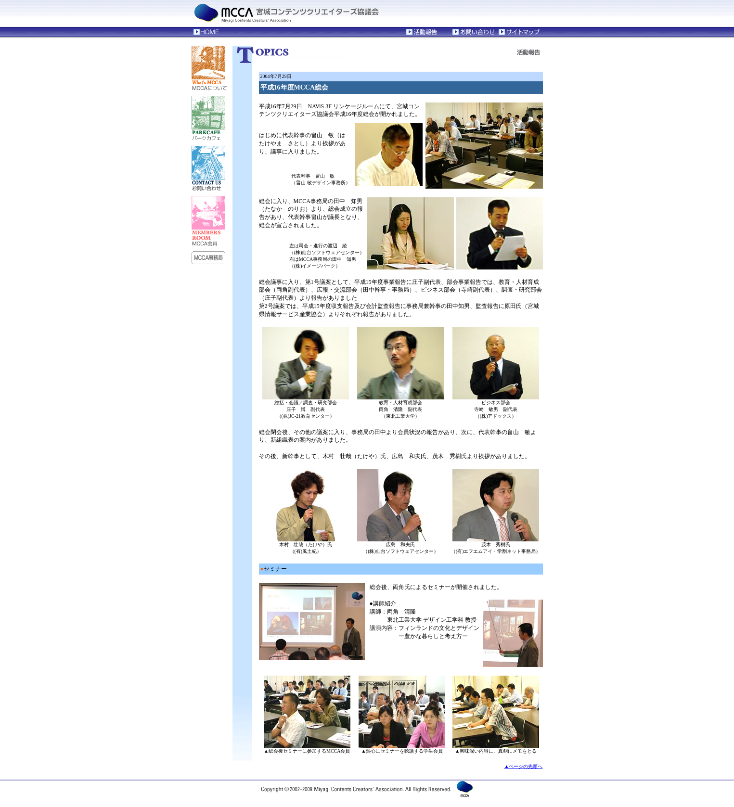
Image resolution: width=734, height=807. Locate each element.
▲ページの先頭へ (523, 766)
